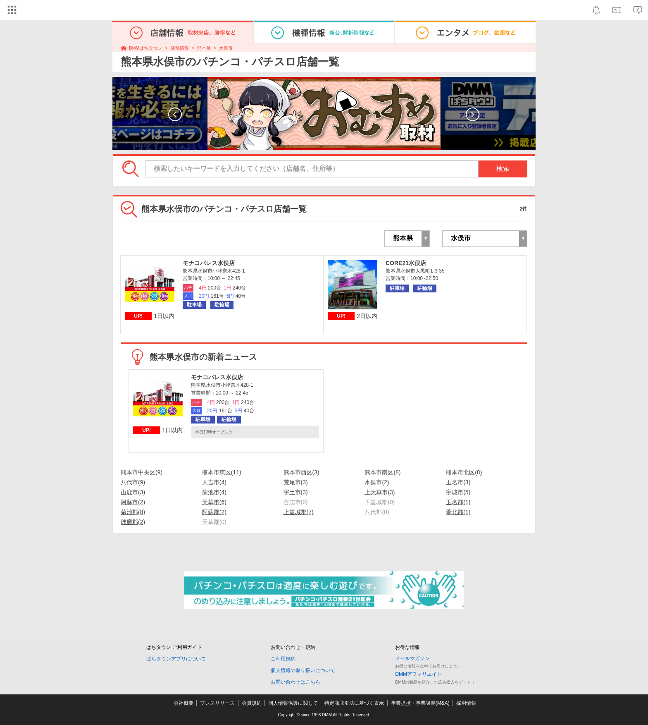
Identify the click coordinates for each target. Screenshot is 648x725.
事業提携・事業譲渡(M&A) (420, 703)
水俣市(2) (376, 482)
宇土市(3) (296, 492)
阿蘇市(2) (133, 502)
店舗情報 (180, 47)
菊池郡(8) (133, 512)
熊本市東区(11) (221, 472)
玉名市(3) (458, 482)
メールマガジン (412, 658)
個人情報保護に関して (293, 703)
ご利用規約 (283, 659)
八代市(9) (133, 482)
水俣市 (226, 47)
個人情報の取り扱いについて (303, 670)
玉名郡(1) (458, 502)
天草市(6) (214, 502)
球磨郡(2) (133, 522)
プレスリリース (217, 703)
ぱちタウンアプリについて (176, 659)
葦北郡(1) (458, 512)
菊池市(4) (214, 492)
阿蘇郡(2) (214, 512)
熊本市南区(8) (382, 472)
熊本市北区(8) (464, 472)
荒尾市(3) (296, 482)
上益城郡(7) (299, 512)
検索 (503, 168)
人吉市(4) (214, 482)
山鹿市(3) (133, 492)
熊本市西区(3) (301, 472)
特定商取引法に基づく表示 (354, 703)
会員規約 (252, 703)
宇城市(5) (458, 492)
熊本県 (204, 47)
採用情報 (466, 703)
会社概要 (183, 703)
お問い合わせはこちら (295, 682)
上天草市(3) (379, 492)
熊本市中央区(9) (141, 472)
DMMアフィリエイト (418, 674)
